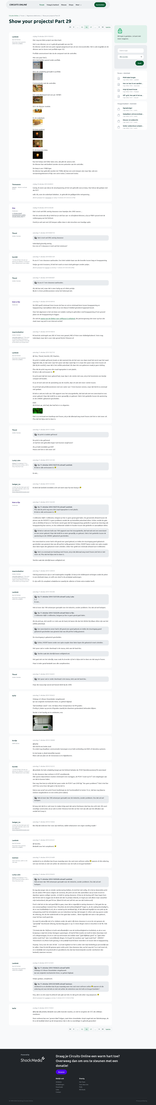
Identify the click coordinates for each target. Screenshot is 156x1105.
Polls (80, 1087)
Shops (91, 7)
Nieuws (83, 7)
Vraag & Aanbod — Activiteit (126, 104)
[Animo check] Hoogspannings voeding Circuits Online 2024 (18, 215)
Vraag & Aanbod (73, 7)
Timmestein (16, 184)
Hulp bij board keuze (130, 89)
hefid (14, 695)
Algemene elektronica (34, 15)
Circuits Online (13, 15)
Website (14, 187)
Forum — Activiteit (123, 73)
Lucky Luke (16, 460)
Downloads (59, 1087)
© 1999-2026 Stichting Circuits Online (21, 1101)
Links (57, 1089)
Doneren (61, 1072)
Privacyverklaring (141, 1101)
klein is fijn (16, 302)
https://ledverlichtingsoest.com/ (20, 492)
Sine (13, 208)
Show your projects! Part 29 (51, 15)
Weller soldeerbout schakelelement (136, 127)
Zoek (139, 63)
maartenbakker (18, 332)
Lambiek (15, 37)
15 (82, 27)
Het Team (82, 1082)
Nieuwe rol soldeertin (131, 121)
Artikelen (59, 1082)
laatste (108, 27)
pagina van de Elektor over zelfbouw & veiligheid (57, 318)
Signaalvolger (128, 108)
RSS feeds (82, 1089)
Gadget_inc (16, 484)
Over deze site (83, 1084)
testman (15, 858)
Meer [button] (97, 7)
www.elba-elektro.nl (17, 337)
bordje (14, 740)
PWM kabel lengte (129, 77)
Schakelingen (60, 1084)
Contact (58, 1092)
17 (91, 27)
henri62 (15, 257)
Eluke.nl (14, 463)
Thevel (14, 233)
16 (86, 27)
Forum (61, 7)
